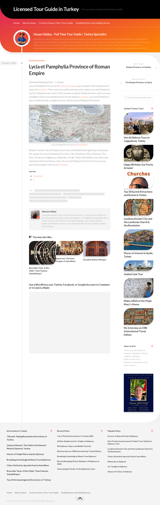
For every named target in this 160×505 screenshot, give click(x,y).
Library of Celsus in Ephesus (120, 471)
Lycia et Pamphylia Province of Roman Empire (45, 198)
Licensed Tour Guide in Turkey (50, 9)
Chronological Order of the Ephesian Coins (76, 469)
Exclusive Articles (37, 60)
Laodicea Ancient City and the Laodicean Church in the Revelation (138, 222)
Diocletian (63, 168)
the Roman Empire (68, 86)
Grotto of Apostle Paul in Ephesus (123, 436)
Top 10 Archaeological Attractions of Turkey (29, 479)
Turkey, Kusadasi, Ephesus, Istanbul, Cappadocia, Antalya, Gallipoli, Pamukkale (136, 353)
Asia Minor (42, 89)
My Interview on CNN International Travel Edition (135, 331)
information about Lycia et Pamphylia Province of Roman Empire (57, 194)
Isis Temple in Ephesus (117, 466)
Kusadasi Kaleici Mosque (94, 263)
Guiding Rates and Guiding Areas (93, 23)
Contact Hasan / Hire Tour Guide (56, 23)
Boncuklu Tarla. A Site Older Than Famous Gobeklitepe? (39, 274)
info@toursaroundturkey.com (136, 362)
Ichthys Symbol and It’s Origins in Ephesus (75, 441)
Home (16, 23)
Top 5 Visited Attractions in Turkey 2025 (75, 436)
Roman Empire (82, 148)
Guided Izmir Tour (133, 274)
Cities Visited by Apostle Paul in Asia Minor (28, 465)
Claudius (98, 96)
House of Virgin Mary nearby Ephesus (25, 454)
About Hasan (29, 23)
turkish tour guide (75, 201)
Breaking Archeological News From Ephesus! (29, 459)
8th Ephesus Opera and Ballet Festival (74, 446)
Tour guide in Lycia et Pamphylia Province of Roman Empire (84, 198)
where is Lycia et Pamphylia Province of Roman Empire (48, 205)
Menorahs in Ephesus (117, 461)
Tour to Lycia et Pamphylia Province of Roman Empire (48, 201)
